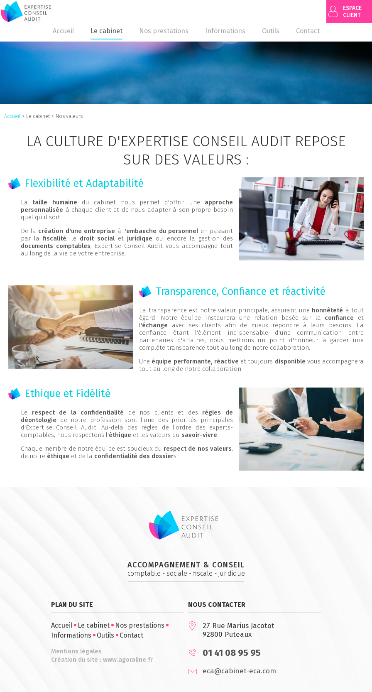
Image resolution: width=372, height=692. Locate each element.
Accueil (12, 116)
